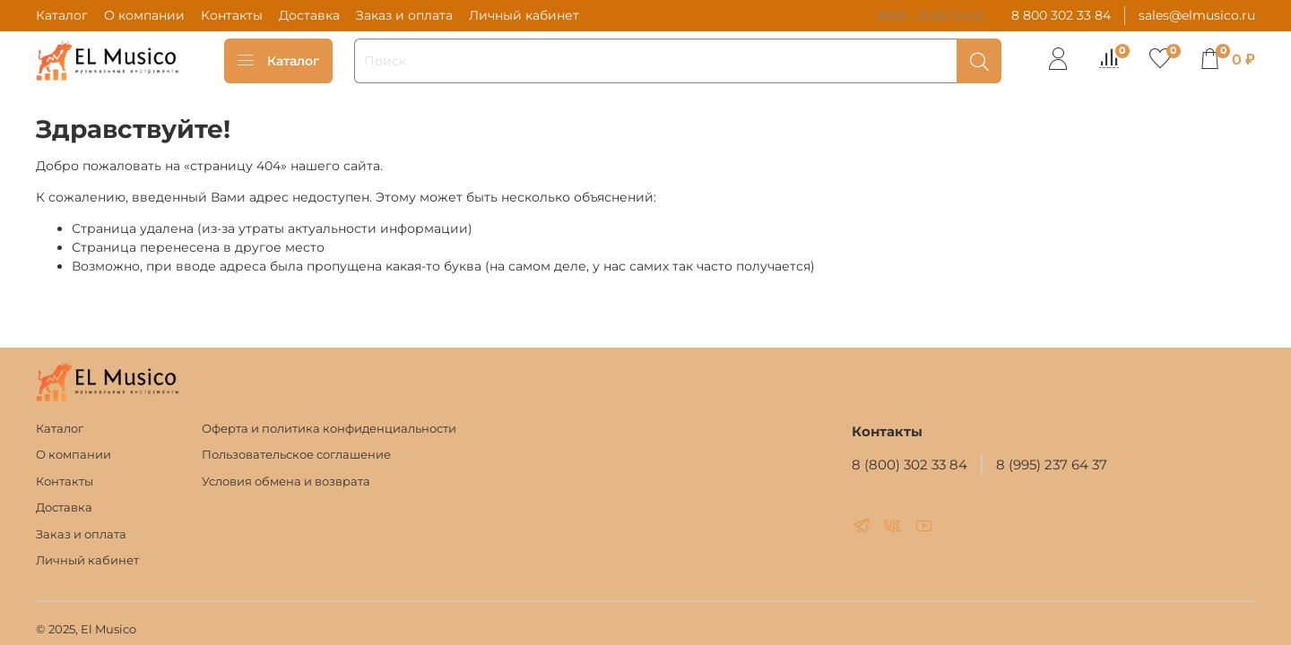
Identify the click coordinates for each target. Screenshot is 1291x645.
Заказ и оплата (404, 15)
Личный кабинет (524, 15)
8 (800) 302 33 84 (909, 464)
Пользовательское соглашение (296, 454)
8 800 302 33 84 (1061, 15)
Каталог (62, 15)
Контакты (232, 15)
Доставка (309, 15)
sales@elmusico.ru (1197, 15)
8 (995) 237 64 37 (1051, 464)
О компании (144, 15)
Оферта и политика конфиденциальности (329, 428)
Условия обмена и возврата (286, 481)
